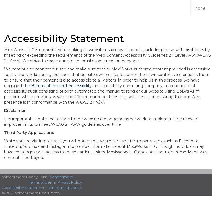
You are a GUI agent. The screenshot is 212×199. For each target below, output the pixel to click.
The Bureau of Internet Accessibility (57, 85)
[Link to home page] (13, 8)
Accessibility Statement (23, 187)
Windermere (61, 177)
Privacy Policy (69, 182)
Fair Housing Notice (64, 187)
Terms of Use (40, 182)
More (199, 8)
